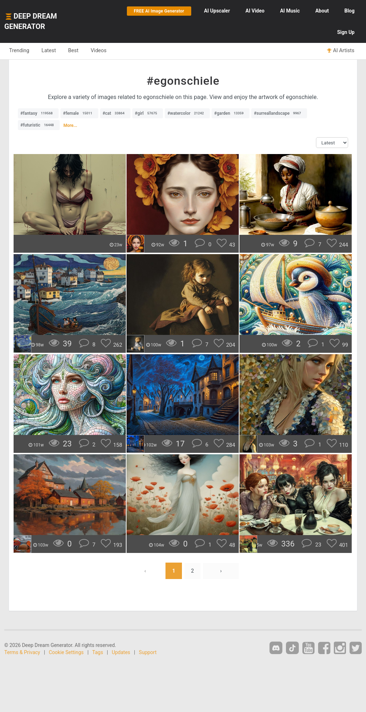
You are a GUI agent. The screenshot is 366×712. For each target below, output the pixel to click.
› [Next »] (221, 571)
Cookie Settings (66, 652)
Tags (97, 652)
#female (79, 113)
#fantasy (38, 113)
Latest (50, 51)
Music (290, 11)
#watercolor (187, 113)
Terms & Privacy (22, 652)
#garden (230, 113)
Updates (121, 652)
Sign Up (346, 32)
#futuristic (38, 125)
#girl (147, 113)
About (322, 11)
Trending (20, 51)
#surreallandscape (279, 113)
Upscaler (217, 11)
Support (148, 652)
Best (76, 51)
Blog (349, 11)
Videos (103, 51)
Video (255, 11)
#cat (115, 113)
